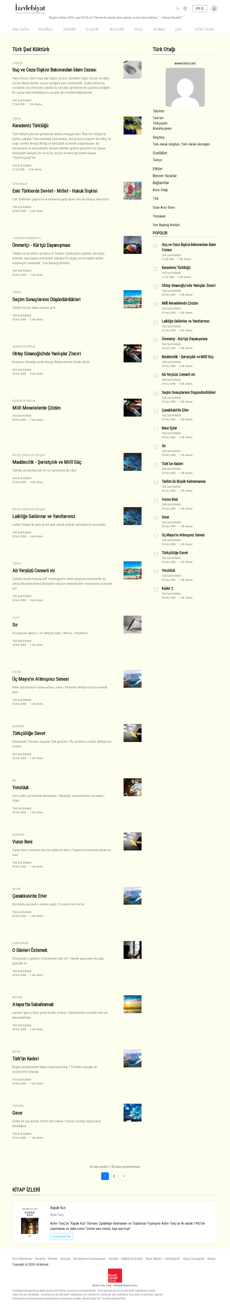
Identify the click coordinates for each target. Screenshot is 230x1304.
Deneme (69, 29)
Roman (159, 29)
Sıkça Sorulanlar (194, 1259)
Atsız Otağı (160, 190)
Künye (212, 1259)
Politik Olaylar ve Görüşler (28, 455)
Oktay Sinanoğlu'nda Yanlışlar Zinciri (46, 353)
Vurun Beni (22, 842)
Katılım (53, 1259)
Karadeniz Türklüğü (30, 125)
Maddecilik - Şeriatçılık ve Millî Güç (46, 462)
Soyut (16, 617)
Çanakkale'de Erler (29, 896)
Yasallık (113, 1259)
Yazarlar (40, 1259)
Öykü (138, 29)
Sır (15, 625)
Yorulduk (20, 787)
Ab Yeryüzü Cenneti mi (33, 570)
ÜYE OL (200, 8)
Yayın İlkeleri (154, 1259)
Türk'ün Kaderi (25, 1058)
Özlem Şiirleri (20, 943)
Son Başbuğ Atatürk (166, 225)
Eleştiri (92, 29)
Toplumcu (18, 1105)
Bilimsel (46, 29)
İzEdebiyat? (173, 1259)
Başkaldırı (18, 726)
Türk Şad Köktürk (21, 100)
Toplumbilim (19, 183)
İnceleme (116, 29)
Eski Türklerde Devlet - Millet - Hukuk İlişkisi (54, 191)
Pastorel (17, 997)
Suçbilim (17, 63)
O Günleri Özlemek (29, 950)
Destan (16, 672)
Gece (17, 1113)
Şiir (178, 29)
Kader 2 (167, 588)
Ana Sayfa (20, 29)
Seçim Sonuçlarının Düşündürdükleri (46, 299)
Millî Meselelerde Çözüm (36, 408)
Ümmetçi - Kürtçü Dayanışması (41, 245)
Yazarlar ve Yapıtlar (23, 346)
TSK (156, 199)
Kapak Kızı (58, 1207)
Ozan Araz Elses (164, 207)
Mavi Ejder (169, 428)
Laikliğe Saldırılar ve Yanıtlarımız (43, 516)
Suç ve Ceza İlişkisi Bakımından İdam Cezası (54, 70)
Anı (14, 780)
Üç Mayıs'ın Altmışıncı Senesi (40, 679)
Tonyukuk (159, 216)
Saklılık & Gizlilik (132, 1259)
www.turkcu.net (185, 63)
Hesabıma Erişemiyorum (89, 1259)
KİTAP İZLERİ (204, 29)
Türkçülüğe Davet (28, 733)
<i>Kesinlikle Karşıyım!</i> (26, 238)
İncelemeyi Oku (61, 1236)
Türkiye (16, 118)
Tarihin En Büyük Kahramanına (183, 481)
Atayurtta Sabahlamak (33, 1004)
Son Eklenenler (22, 1259)
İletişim (65, 1259)
